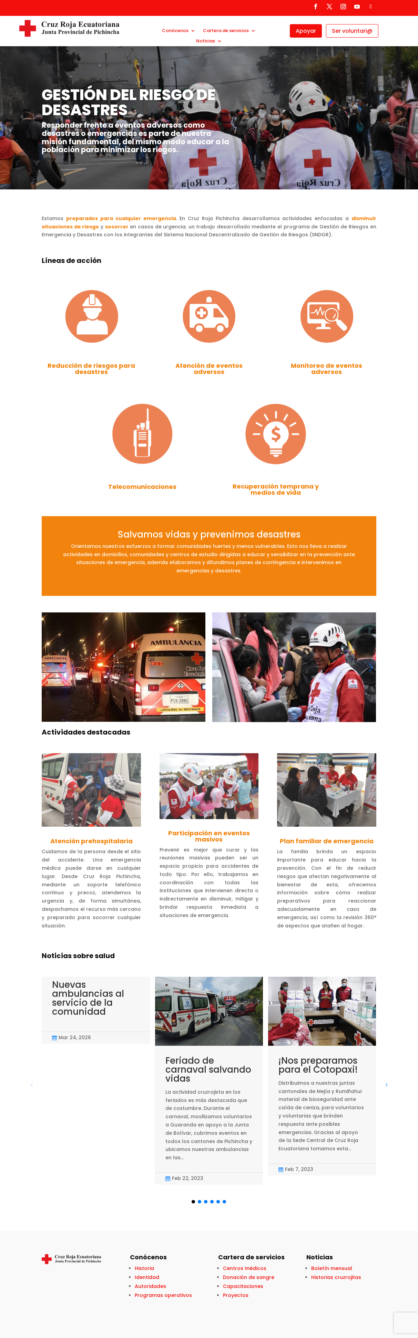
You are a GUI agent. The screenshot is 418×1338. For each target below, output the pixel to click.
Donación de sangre (248, 1277)
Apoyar (306, 31)
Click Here (44, 161)
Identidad (147, 1277)
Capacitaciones (243, 1286)
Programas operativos (163, 1295)
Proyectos (235, 1295)
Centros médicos (244, 1268)
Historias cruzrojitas (336, 1277)
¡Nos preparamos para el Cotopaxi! (318, 1065)
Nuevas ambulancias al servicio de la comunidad (88, 998)
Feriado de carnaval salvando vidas (208, 1069)
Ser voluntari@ (352, 31)
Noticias (205, 41)
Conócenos (175, 31)
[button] (370, 667)
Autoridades (150, 1286)
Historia (144, 1268)
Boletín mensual (331, 1268)
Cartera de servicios (226, 31)
